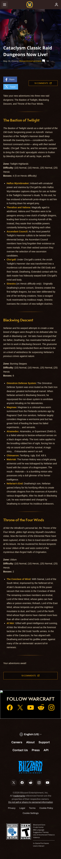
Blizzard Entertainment (30, 61)
